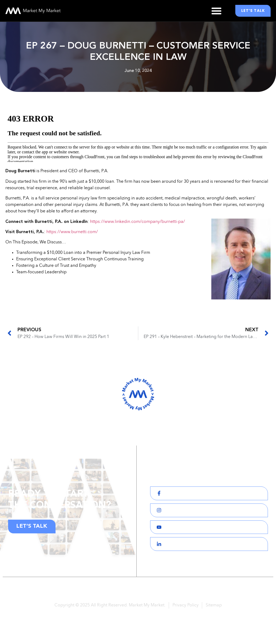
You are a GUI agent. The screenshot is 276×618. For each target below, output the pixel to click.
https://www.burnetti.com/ (72, 232)
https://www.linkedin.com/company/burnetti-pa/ (137, 222)
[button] (216, 11)
